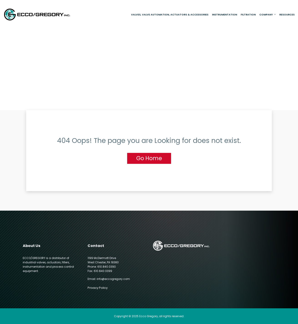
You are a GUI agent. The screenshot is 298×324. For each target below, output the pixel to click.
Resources (287, 14)
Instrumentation (224, 14)
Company (266, 14)
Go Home (149, 158)
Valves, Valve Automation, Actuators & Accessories (169, 14)
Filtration (248, 14)
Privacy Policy (98, 288)
